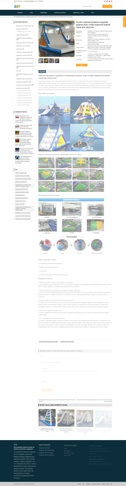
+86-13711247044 (18, 1)
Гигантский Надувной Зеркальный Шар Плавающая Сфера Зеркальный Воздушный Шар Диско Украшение (23, 142)
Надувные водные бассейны (24, 85)
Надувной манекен (21, 35)
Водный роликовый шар (23, 93)
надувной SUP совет (20, 201)
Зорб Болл (19, 49)
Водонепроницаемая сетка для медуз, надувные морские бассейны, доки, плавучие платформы (23, 160)
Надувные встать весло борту (22, 213)
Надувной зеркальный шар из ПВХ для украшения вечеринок (26, 126)
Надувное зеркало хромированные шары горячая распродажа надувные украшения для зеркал (24, 134)
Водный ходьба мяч (22, 105)
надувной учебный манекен (22, 192)
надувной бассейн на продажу (22, 216)
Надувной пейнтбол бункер (23, 43)
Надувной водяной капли (23, 100)
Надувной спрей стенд (22, 46)
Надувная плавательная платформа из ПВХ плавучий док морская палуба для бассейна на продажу (24, 151)
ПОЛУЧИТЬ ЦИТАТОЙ (107, 6)
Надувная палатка (21, 29)
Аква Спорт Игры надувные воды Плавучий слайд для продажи (65, 431)
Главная (19, 12)
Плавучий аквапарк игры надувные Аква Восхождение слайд (47, 431)
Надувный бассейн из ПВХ (21, 189)
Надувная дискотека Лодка (24, 102)
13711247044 (40, 1)
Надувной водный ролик (21, 198)
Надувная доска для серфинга (22, 219)
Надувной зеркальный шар (23, 63)
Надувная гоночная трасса (23, 55)
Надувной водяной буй (22, 82)
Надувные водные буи (20, 182)
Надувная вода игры (20, 16)
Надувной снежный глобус (23, 52)
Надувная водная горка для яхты (25, 66)
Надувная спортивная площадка (25, 58)
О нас (31, 12)
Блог (92, 12)
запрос (82, 66)
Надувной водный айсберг (24, 97)
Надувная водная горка (31, 16)
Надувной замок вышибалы (46, 456)
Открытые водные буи (20, 173)
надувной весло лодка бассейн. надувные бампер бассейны (23, 185)
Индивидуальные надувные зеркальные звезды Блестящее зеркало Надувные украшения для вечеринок (23, 119)
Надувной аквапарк (44, 449)
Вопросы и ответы (59, 12)
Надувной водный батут (23, 95)
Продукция (43, 12)
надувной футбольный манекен (23, 179)
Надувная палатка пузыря (23, 79)
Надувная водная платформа (24, 38)
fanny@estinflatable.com (30, 1)
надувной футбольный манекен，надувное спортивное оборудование (23, 208)
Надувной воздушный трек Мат (24, 74)
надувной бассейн (19, 204)
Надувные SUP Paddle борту (23, 26)
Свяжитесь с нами (78, 12)
